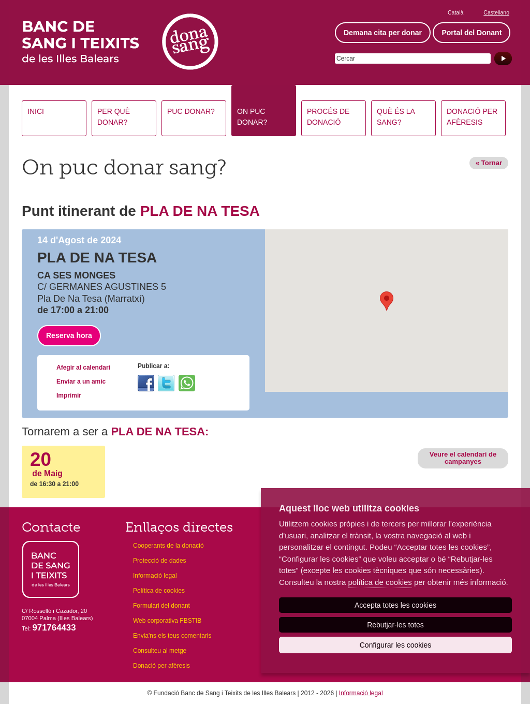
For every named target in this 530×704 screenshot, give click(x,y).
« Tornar (489, 163)
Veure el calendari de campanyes (463, 457)
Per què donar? (113, 116)
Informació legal (155, 575)
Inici (35, 111)
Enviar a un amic (81, 381)
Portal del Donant (471, 32)
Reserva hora (69, 335)
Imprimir (68, 395)
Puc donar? (191, 111)
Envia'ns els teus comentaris (172, 635)
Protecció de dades (159, 560)
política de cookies (379, 582)
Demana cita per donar (383, 32)
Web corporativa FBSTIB (167, 620)
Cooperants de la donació (168, 545)
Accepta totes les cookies (395, 605)
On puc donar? (252, 116)
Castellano (496, 12)
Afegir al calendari (83, 367)
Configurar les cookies (396, 645)
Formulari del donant (161, 605)
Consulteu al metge (159, 650)
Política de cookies (159, 590)
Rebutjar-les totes (395, 625)
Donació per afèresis (472, 116)
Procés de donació (328, 116)
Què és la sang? (396, 116)
